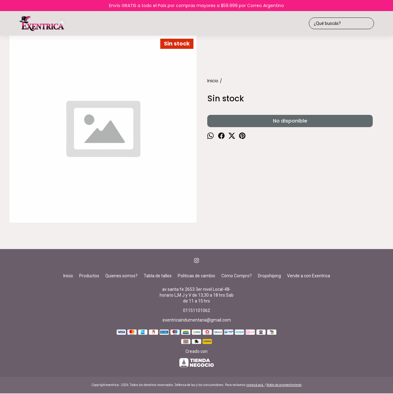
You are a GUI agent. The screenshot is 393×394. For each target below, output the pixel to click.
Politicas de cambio (196, 275)
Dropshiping (269, 275)
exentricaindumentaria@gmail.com (196, 320)
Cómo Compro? (236, 275)
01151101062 (196, 310)
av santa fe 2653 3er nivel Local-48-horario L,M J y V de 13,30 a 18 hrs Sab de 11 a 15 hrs (197, 295)
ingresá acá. (255, 385)
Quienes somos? (121, 275)
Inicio (68, 275)
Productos (89, 275)
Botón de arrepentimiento (284, 385)
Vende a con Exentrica (308, 275)
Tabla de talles (158, 275)
